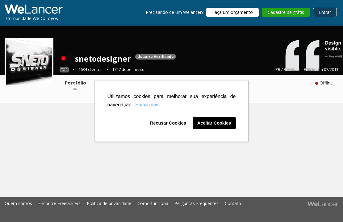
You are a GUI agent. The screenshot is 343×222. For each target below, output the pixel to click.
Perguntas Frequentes (196, 203)
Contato (233, 203)
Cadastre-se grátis (286, 12)
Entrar (325, 12)
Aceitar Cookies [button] (214, 123)
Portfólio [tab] (75, 83)
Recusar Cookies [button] (168, 123)
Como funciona (152, 203)
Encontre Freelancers (59, 203)
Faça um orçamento (232, 12)
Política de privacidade (109, 203)
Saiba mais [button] (147, 104)
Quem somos (18, 203)
